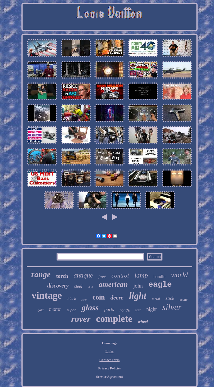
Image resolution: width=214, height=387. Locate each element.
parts (109, 309)
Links (109, 352)
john (138, 286)
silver (171, 307)
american (113, 284)
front (102, 277)
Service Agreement (109, 377)
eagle (160, 284)
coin (99, 297)
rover (80, 319)
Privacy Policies (109, 368)
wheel (143, 321)
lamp (141, 275)
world (179, 275)
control (120, 275)
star (138, 310)
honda (125, 310)
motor (55, 309)
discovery (58, 286)
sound (184, 299)
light (137, 296)
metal (156, 299)
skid (90, 287)
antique (83, 275)
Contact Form (109, 360)
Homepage (109, 343)
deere (116, 297)
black (71, 299)
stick (170, 298)
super (71, 310)
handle (160, 276)
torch (62, 276)
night (151, 309)
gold (40, 310)
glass (90, 307)
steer (84, 299)
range (40, 274)
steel (78, 286)
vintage (46, 295)
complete (114, 318)
